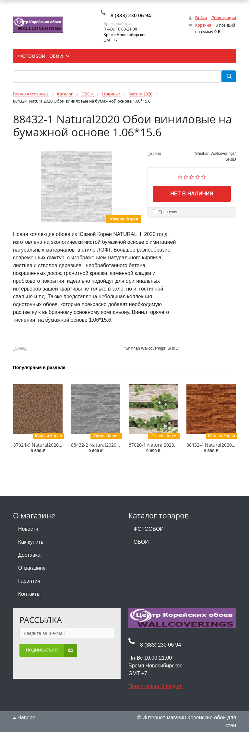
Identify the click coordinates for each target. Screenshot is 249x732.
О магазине (32, 568)
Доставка (29, 555)
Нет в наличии (191, 193)
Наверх (24, 717)
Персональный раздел (155, 686)
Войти (201, 17)
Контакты (29, 594)
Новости (28, 529)
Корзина (203, 25)
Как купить (30, 542)
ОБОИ (141, 542)
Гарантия (29, 581)
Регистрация (223, 17)
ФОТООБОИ (149, 529)
